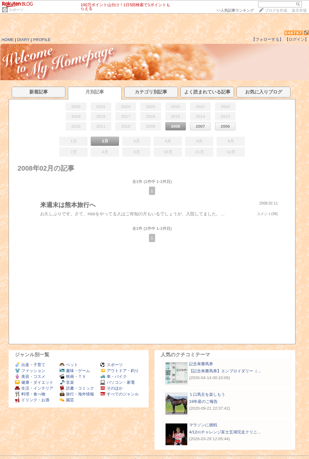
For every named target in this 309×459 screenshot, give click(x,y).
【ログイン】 (297, 39)
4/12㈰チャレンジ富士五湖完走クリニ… (225, 432)
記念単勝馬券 (201, 364)
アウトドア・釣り (119, 370)
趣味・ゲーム (75, 370)
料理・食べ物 (30, 394)
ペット (69, 364)
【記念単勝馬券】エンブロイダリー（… (225, 371)
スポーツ (16, 10)
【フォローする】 (267, 39)
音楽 (67, 382)
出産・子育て (30, 364)
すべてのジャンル (119, 394)
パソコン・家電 (117, 382)
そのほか (111, 388)
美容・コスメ (30, 376)
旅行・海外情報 (77, 394)
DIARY (23, 39)
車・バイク (113, 376)
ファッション (30, 370)
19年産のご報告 (203, 401)
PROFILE (42, 39)
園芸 (67, 400)
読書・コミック (77, 388)
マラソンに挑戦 (203, 425)
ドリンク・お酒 (32, 400)
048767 (293, 33)
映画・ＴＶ (73, 376)
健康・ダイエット (34, 382)
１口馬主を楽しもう (207, 394)
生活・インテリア (34, 388)
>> (235, 10)
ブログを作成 (276, 10)
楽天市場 (299, 10)
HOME (8, 39)
